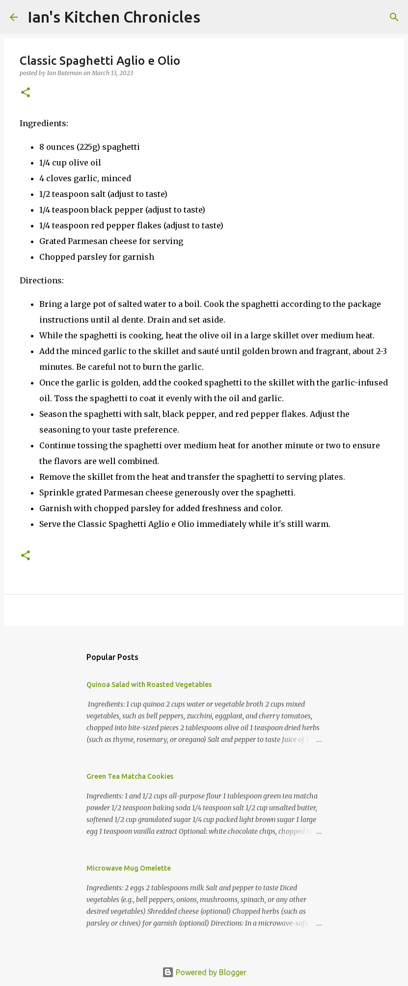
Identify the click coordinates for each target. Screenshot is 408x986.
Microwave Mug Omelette (128, 868)
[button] (25, 93)
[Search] (214, 17)
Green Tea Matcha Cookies (129, 776)
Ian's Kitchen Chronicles (113, 17)
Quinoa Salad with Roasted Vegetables (149, 684)
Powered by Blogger (204, 972)
